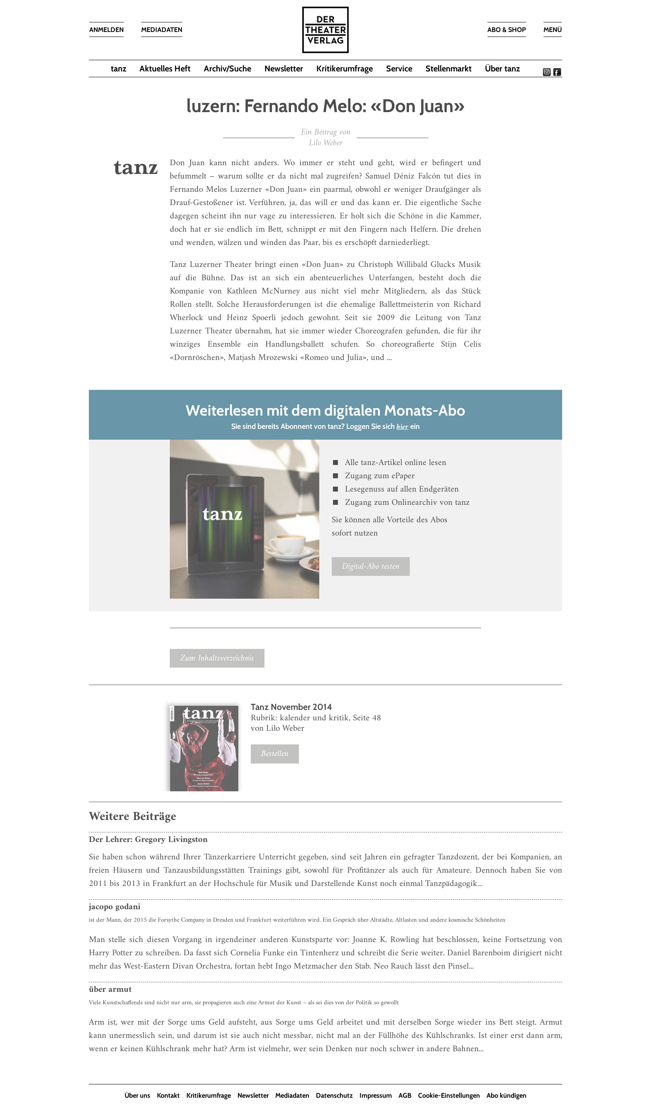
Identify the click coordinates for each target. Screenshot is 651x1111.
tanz (118, 68)
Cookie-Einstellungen (449, 1095)
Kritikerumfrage (344, 68)
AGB (405, 1095)
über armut (110, 989)
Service (399, 68)
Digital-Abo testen (370, 566)
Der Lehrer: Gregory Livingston (148, 839)
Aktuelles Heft (165, 68)
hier (402, 427)
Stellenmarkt (449, 68)
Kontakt (168, 1095)
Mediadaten (292, 1095)
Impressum (376, 1095)
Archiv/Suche (227, 68)
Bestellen (275, 753)
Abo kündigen (506, 1095)
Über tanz (502, 68)
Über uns (137, 1095)
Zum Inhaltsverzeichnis (217, 658)
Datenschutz (334, 1095)
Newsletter (283, 68)
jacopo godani (114, 907)
